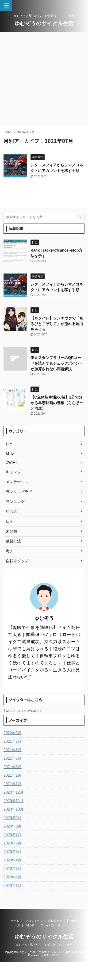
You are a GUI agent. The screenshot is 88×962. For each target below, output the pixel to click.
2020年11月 (13, 801)
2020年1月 (13, 886)
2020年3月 (13, 869)
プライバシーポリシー (54, 925)
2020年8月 (13, 826)
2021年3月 (13, 767)
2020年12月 (13, 792)
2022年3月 (13, 733)
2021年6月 (13, 750)
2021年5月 (13, 758)
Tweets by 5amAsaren (22, 711)
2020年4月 (13, 860)
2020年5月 (13, 852)
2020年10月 (13, 809)
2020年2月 (13, 877)
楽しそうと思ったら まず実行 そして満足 (44, 944)
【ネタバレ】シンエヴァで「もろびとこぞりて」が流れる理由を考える (57, 323)
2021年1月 (13, 784)
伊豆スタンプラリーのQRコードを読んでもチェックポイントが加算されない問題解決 (57, 363)
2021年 (21, 132)
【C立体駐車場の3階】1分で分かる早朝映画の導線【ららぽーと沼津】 (57, 403)
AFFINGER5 (51, 955)
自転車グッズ (56, 920)
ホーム (15, 920)
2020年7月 (13, 835)
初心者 (30, 925)
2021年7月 (13, 741)
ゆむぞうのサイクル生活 (44, 23)
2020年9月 (13, 818)
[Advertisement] (44, 78)
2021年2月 (13, 775)
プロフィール (33, 920)
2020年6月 (13, 843)
